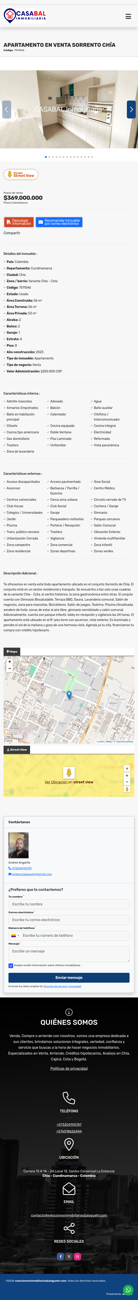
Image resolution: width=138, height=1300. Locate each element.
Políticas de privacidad (69, 1068)
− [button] (9, 669)
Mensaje (14, 943)
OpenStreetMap (124, 741)
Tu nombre (16, 896)
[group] (69, 109)
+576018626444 (69, 1131)
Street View (21, 174)
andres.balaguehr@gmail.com (32, 874)
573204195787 (22, 868)
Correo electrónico (21, 912)
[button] (46, 157)
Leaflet (100, 741)
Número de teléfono (22, 928)
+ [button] (9, 662)
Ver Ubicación (56, 782)
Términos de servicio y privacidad (62, 986)
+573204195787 (69, 1125)
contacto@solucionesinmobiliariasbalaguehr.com (69, 1215)
